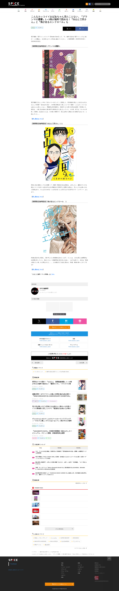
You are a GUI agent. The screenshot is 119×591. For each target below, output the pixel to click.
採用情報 (97, 569)
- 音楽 (62, 563)
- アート (62, 573)
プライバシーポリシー (99, 573)
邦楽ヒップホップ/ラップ (40, 538)
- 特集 (78, 573)
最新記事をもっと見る (81, 483)
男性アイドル (37, 544)
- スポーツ (63, 575)
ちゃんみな (53, 538)
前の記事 (35, 362)
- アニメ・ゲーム (64, 571)
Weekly (59, 448)
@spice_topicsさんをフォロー (16, 569)
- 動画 (78, 563)
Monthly (78, 448)
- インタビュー (80, 567)
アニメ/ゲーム (76, 541)
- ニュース (79, 565)
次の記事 (83, 362)
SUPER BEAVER (64, 538)
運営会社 (97, 563)
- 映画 (62, 577)
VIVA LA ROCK (53, 541)
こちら (52, 274)
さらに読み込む (64, 529)
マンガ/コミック (38, 371)
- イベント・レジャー (65, 567)
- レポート (79, 569)
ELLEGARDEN (64, 541)
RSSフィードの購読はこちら (60, 327)
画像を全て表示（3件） (59, 314)
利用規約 (97, 571)
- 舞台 (62, 565)
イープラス (34, 551)
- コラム (79, 571)
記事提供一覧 (97, 565)
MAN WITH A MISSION (39, 541)
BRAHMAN (75, 538)
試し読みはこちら (37, 119)
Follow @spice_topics (45, 340)
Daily (40, 448)
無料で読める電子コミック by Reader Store (57, 371)
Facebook (13, 564)
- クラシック (63, 569)
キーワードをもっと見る (81, 548)
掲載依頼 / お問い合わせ (100, 567)
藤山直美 (47, 544)
